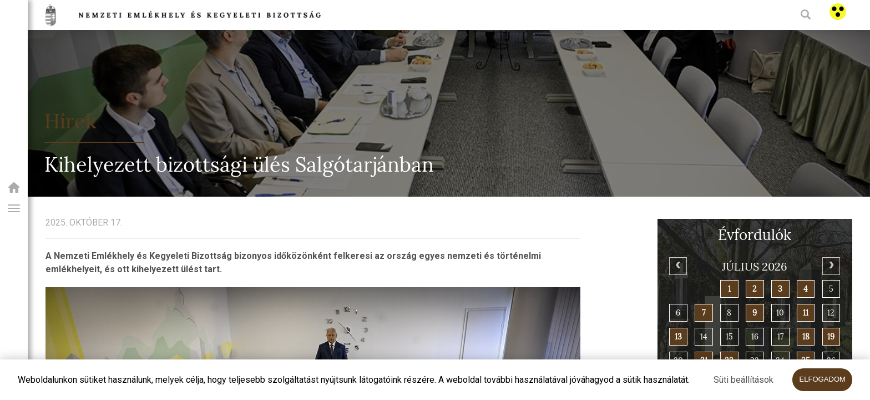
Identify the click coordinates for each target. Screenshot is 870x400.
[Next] (831, 266)
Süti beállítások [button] (743, 379)
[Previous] (678, 266)
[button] (14, 208)
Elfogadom (823, 379)
